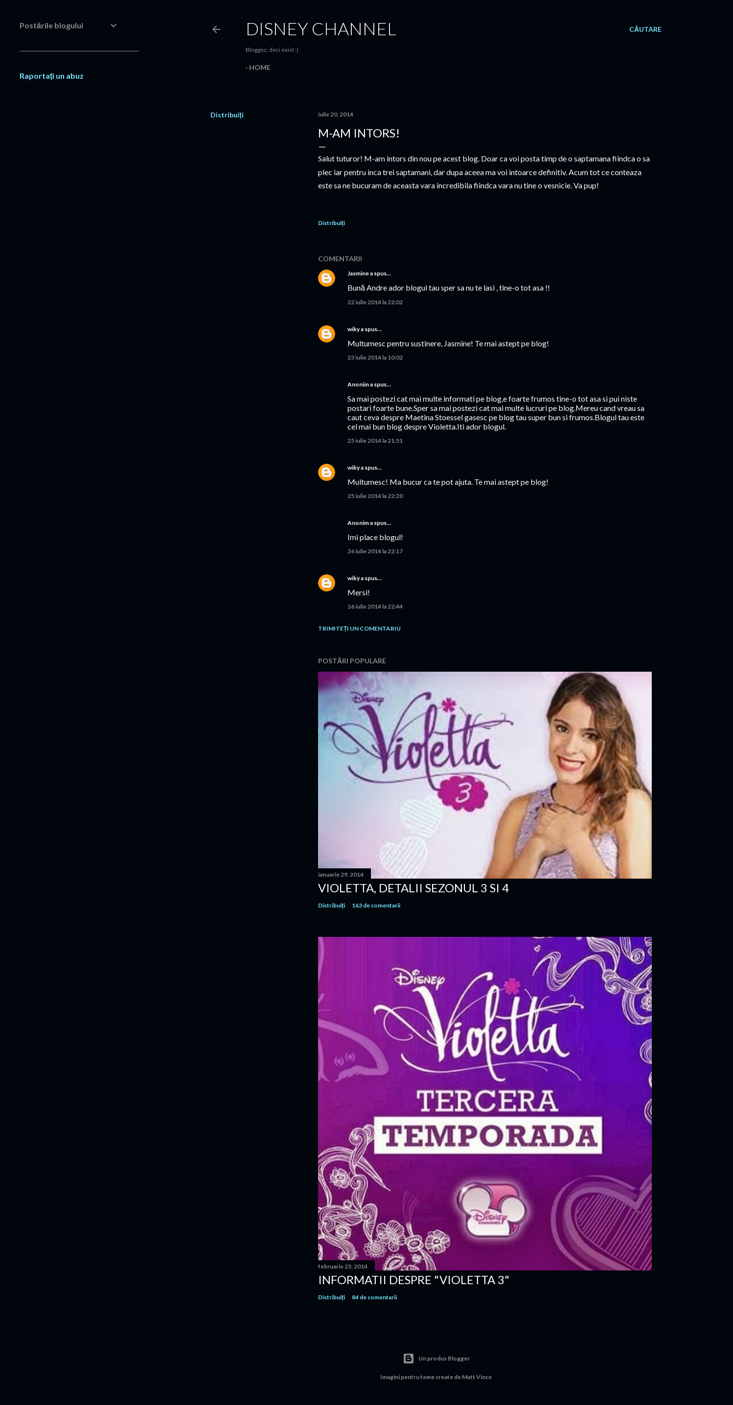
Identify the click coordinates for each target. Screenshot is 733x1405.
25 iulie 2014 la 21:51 (375, 440)
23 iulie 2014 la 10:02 (375, 357)
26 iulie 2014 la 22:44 (375, 606)
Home (260, 67)
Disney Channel (321, 28)
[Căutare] (645, 29)
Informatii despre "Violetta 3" (413, 1279)
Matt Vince (477, 1377)
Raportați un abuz (52, 75)
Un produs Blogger (436, 1358)
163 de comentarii (376, 905)
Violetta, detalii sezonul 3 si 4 (413, 888)
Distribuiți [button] (227, 115)
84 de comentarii (374, 1297)
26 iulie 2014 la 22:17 (375, 551)
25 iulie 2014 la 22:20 (375, 495)
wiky (353, 329)
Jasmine (358, 273)
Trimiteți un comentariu (359, 628)
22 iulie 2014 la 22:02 (375, 302)
